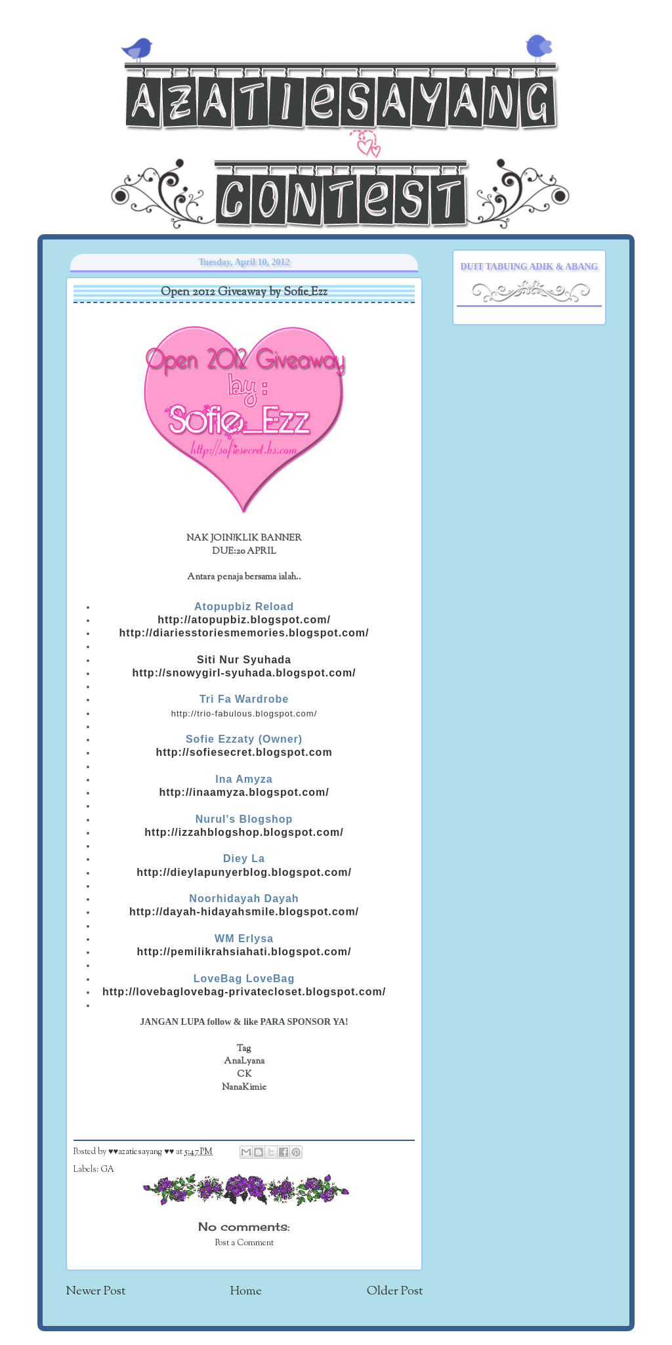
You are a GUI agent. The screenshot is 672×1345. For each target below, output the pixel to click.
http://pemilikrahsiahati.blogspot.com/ (244, 951)
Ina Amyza (244, 779)
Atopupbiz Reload (244, 606)
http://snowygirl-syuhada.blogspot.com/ (244, 672)
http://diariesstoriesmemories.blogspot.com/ (244, 632)
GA (107, 1170)
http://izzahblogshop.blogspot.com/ (243, 832)
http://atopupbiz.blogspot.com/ (244, 619)
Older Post (395, 1291)
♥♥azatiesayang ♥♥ (142, 1152)
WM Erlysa (244, 938)
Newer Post (95, 1291)
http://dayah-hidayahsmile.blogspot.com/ (244, 911)
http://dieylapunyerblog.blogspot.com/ (244, 872)
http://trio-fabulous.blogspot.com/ (244, 713)
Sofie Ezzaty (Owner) (244, 739)
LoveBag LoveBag (244, 978)
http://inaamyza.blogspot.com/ (244, 792)
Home (246, 1291)
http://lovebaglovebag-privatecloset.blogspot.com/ (244, 991)
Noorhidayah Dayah (244, 898)
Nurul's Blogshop (244, 819)
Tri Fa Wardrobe (244, 699)
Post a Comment (244, 1243)
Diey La (244, 858)
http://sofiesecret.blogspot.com (244, 752)
